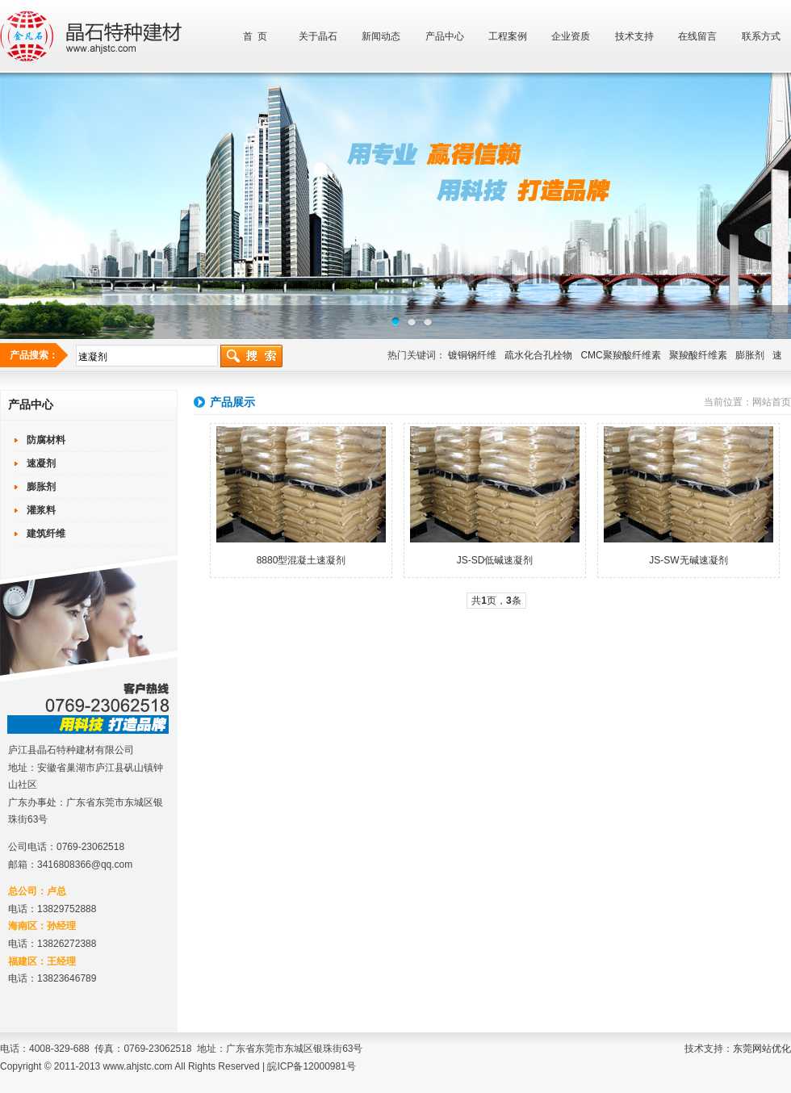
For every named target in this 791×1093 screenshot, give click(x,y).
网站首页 (771, 402)
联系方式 (761, 36)
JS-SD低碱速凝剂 (495, 560)
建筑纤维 (46, 533)
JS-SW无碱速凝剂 (688, 560)
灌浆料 (41, 510)
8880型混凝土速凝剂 (301, 560)
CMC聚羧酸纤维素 (620, 355)
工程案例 (507, 36)
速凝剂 (41, 463)
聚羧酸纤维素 (698, 355)
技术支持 (634, 36)
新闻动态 (381, 36)
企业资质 (570, 36)
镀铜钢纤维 (472, 355)
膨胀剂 (749, 355)
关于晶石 (318, 36)
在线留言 (697, 36)
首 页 (255, 36)
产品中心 (444, 36)
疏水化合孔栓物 (538, 355)
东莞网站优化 (762, 1048)
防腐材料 (46, 440)
